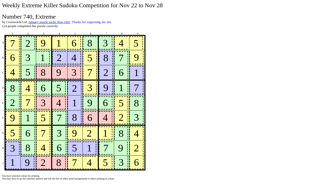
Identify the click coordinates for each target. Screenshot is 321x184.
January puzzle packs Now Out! (49, 22)
